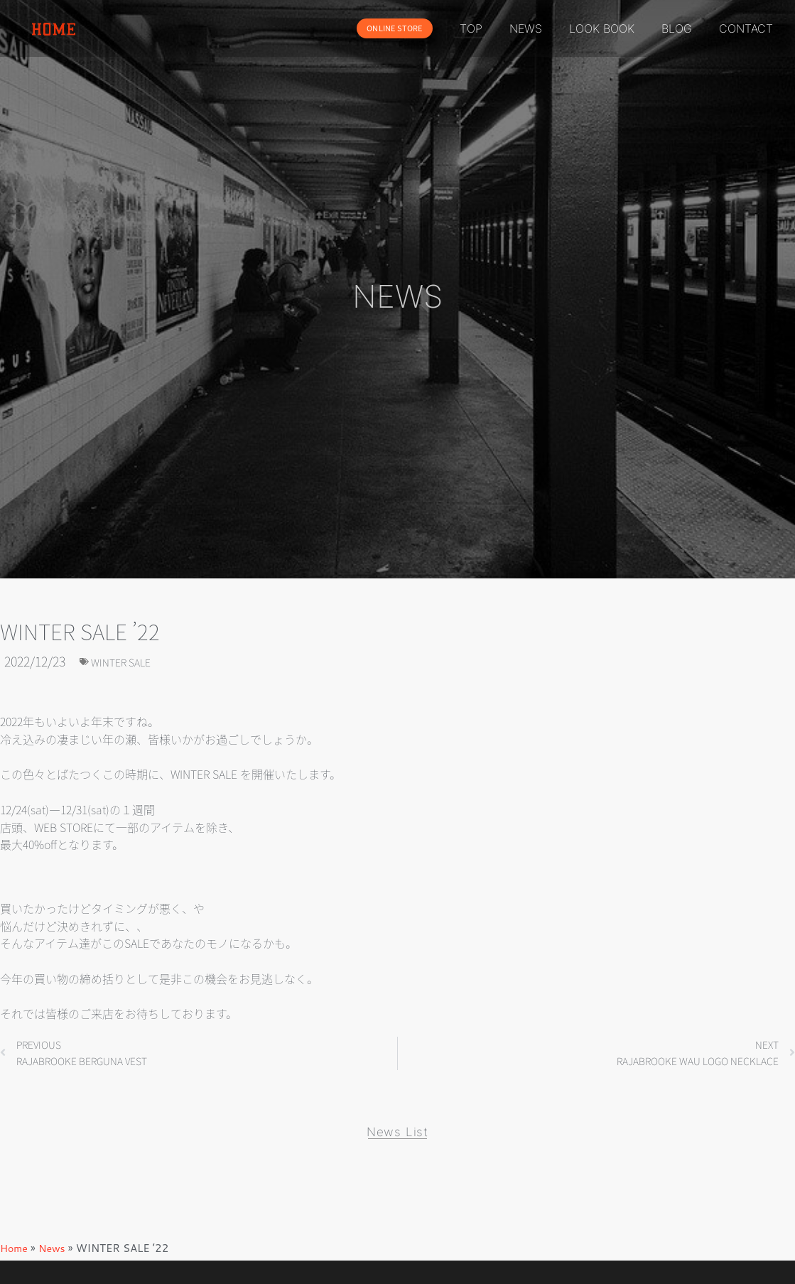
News (54, 1255)
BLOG (676, 28)
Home (14, 1255)
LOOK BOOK (601, 28)
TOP (471, 28)
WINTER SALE (129, 661)
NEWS (525, 28)
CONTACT (746, 28)
